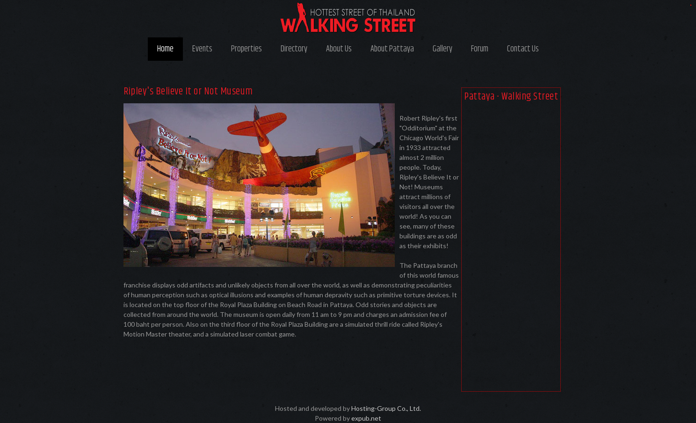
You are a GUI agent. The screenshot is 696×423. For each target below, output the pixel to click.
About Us (339, 49)
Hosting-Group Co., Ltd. (386, 408)
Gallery (442, 49)
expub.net (366, 418)
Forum (479, 49)
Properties (246, 49)
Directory (294, 49)
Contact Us (523, 49)
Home (165, 49)
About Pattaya (392, 49)
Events (202, 49)
